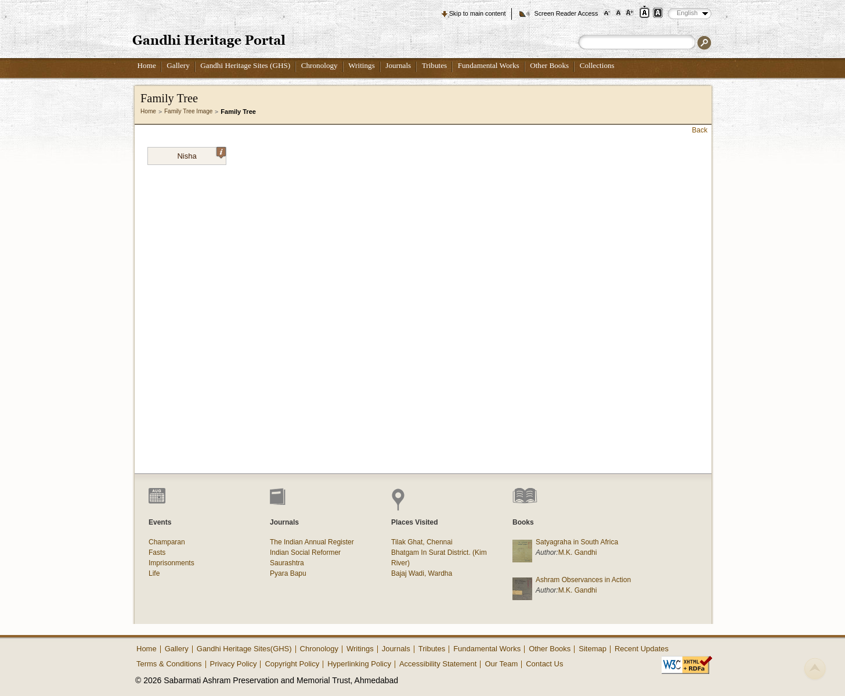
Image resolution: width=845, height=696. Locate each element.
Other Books (549, 65)
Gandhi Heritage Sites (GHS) (245, 65)
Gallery (178, 65)
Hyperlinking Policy (359, 663)
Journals (398, 65)
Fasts (157, 552)
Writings (361, 65)
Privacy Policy (233, 663)
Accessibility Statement (438, 663)
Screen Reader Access (566, 13)
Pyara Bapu (288, 573)
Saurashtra (287, 563)
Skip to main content (477, 13)
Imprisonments (171, 563)
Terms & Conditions (169, 663)
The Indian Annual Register (312, 542)
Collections (597, 65)
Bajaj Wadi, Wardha (421, 573)
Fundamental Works (488, 65)
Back (699, 130)
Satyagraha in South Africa (577, 542)
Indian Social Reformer (305, 552)
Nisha (201, 154)
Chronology (319, 65)
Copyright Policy (292, 663)
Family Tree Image (188, 111)
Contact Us (544, 663)
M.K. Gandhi (577, 552)
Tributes (434, 65)
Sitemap (592, 648)
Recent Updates (642, 648)
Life (154, 573)
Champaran (167, 542)
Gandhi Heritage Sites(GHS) (244, 648)
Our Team (501, 663)
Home (147, 65)
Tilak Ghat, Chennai (422, 542)
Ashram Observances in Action (583, 580)
